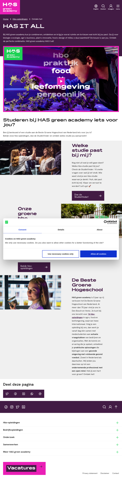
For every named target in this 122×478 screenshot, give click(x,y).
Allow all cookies (98, 254)
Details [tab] (61, 229)
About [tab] (99, 229)
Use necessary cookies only (60, 254)
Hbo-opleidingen (20, 19)
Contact (115, 473)
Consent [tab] (22, 229)
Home (5, 19)
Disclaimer (105, 473)
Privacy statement (90, 473)
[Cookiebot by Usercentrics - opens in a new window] (105, 222)
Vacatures (21, 468)
